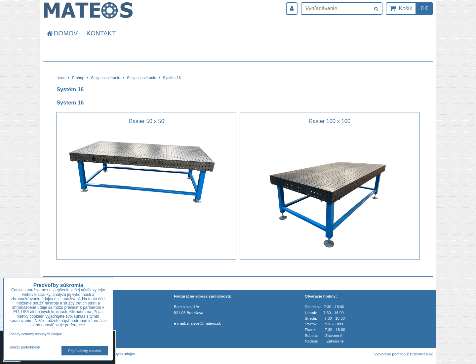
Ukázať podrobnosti (24, 347)
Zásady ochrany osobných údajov (35, 334)
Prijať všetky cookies (84, 351)
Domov (62, 33)
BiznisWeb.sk (421, 354)
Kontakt (101, 33)
